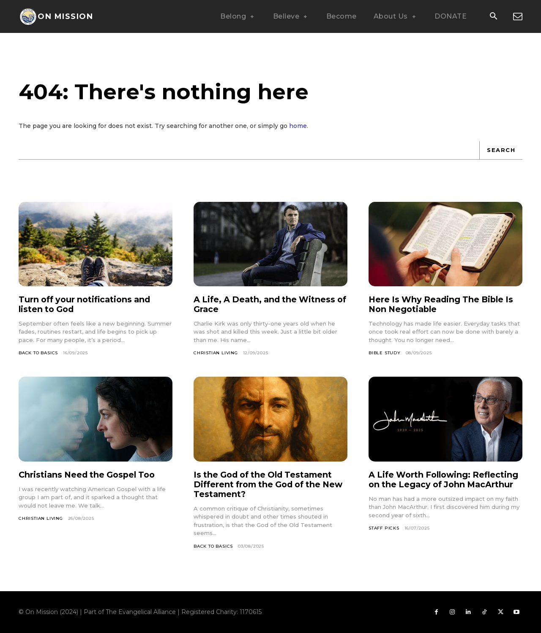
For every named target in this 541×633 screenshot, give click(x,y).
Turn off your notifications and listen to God (87, 304)
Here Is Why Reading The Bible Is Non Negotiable (443, 304)
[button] (493, 17)
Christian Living (216, 353)
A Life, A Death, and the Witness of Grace (266, 304)
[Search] (500, 150)
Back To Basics (38, 353)
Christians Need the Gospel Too (90, 475)
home (298, 126)
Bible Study (385, 353)
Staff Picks (384, 538)
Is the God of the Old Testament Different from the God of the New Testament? (266, 484)
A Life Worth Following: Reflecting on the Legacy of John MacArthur (443, 484)
